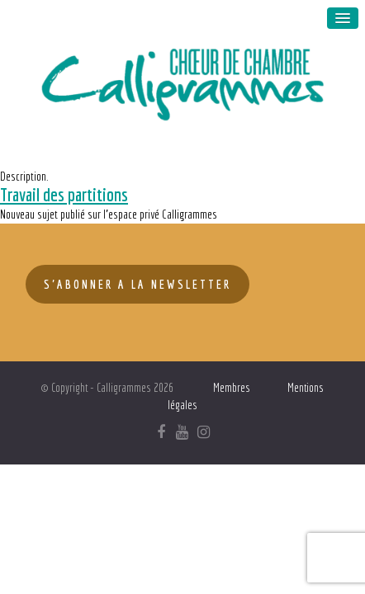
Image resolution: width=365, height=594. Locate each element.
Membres (231, 387)
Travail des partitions (64, 194)
